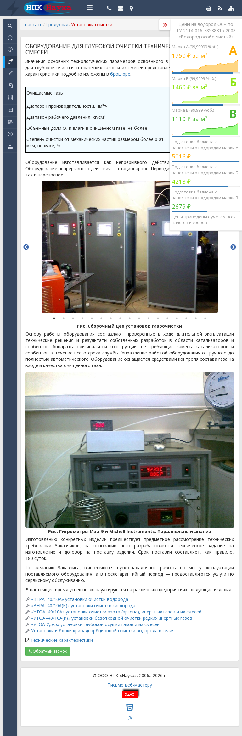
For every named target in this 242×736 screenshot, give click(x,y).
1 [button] (54, 318)
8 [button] (120, 318)
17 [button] (205, 318)
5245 (130, 694)
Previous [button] (26, 247)
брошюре (120, 74)
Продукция (56, 24)
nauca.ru (33, 24)
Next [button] (233, 247)
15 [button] (186, 318)
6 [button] (101, 318)
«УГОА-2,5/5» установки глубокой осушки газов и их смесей (95, 624)
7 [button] (111, 318)
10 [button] (139, 318)
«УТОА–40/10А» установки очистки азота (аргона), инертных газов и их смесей (116, 612)
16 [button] (196, 318)
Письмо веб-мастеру (129, 685)
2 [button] (63, 318)
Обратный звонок (48, 651)
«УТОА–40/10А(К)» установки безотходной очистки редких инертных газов (111, 618)
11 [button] (148, 318)
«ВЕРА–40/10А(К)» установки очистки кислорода (83, 605)
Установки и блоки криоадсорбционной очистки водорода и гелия (103, 631)
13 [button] (167, 318)
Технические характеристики (62, 640)
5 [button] (92, 318)
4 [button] (82, 318)
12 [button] (158, 318)
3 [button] (73, 318)
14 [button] (177, 318)
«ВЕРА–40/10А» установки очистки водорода (79, 599)
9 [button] (130, 318)
